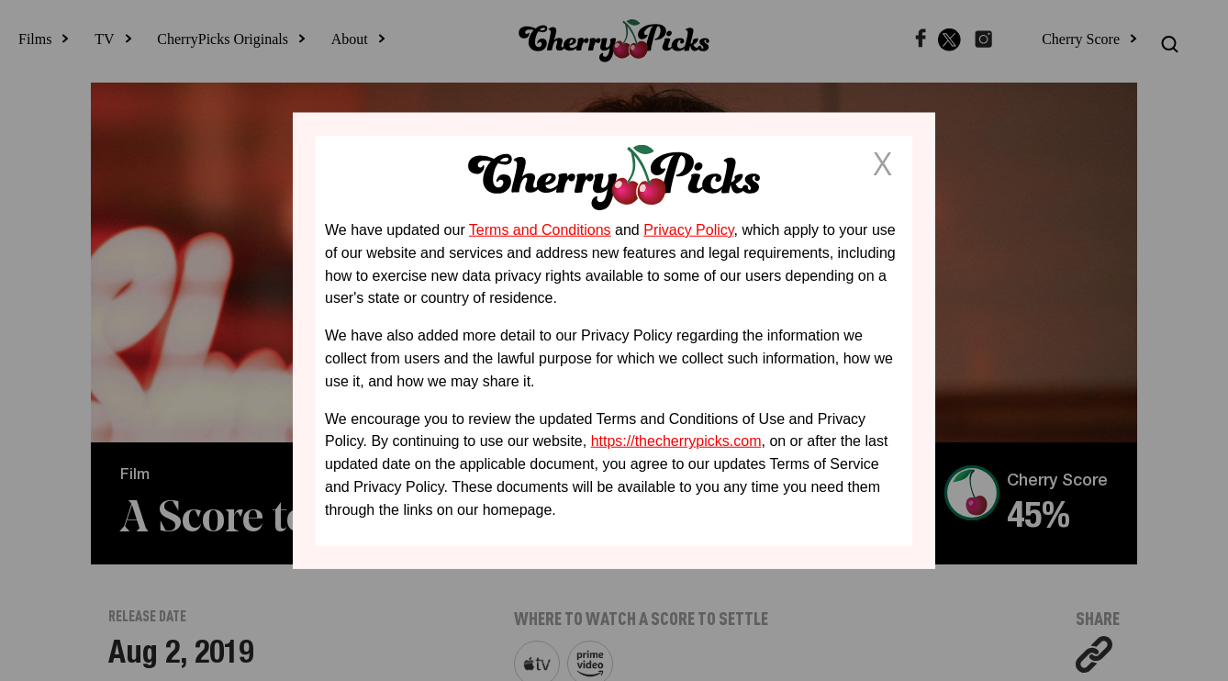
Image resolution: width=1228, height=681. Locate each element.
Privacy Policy (688, 230)
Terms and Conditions (540, 230)
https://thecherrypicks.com (676, 441)
